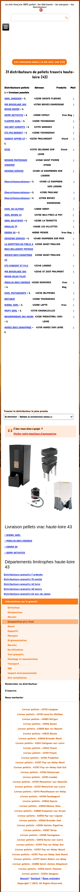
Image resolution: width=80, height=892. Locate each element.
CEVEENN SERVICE (14, 238)
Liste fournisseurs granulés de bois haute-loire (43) (39, 62)
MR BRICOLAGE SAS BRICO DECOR (15, 107)
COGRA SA (10, 232)
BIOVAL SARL (11, 304)
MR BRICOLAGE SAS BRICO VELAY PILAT (15, 274)
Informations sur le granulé (21, 601)
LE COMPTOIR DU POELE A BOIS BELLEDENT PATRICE (18, 247)
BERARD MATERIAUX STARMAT (15, 163)
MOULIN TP (10, 226)
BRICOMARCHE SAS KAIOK (18, 316)
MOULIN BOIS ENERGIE (17, 282)
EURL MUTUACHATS (15, 293)
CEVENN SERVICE (14, 170)
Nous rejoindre (51, 878)
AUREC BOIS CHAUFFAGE (17, 327)
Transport (13, 663)
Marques (13, 635)
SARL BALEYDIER (13, 220)
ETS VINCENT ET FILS (16, 265)
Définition (14, 607)
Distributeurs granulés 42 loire (22, 584)
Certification (15, 649)
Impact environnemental (22, 673)
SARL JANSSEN (13, 98)
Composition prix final (21, 621)
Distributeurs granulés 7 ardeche (23, 574)
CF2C (7, 149)
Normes (12, 645)
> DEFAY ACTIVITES (14, 552)
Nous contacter (14, 697)
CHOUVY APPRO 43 (14, 138)
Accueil (24, 878)
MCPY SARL (10, 310)
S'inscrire (10, 690)
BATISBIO (9, 299)
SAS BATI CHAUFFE (14, 127)
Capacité (13, 631)
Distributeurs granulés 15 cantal (23, 579)
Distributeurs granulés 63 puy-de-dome (27, 593)
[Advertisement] (40, 47)
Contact (35, 878)
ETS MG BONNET (13, 132)
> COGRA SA (10, 546)
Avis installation (17, 677)
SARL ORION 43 (13, 214)
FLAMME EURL (12, 121)
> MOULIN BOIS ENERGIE (18, 540)
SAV (10, 668)
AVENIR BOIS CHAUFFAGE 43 (18, 257)
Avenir (11, 626)
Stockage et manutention (23, 659)
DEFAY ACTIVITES (13, 115)
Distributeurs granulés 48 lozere (23, 589)
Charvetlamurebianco (17, 181)
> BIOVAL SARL (12, 535)
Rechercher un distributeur (21, 683)
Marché (12, 617)
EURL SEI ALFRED (14, 208)
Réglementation (17, 640)
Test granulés (16, 654)
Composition (15, 612)
